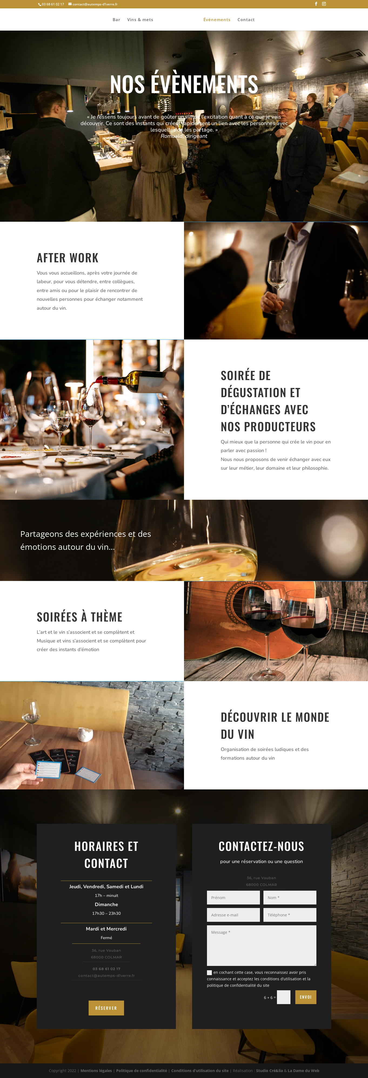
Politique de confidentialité (141, 1070)
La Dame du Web (303, 1070)
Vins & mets (140, 20)
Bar (116, 20)
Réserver (106, 1008)
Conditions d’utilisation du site (200, 1070)
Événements (216, 20)
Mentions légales (96, 1070)
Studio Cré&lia (269, 1070)
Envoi (306, 997)
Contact (246, 20)
